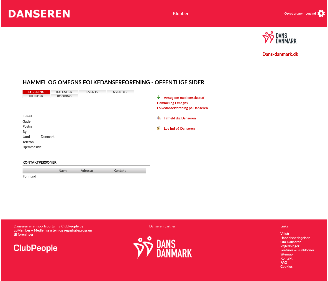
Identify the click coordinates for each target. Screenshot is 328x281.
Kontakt (286, 258)
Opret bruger (293, 13)
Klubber (181, 13)
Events (92, 92)
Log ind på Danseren (176, 128)
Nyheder (120, 92)
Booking (64, 96)
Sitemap (286, 254)
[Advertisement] (128, 51)
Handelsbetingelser (295, 238)
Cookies (286, 266)
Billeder (36, 96)
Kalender (64, 92)
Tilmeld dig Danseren (176, 118)
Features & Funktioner (297, 250)
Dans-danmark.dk (280, 54)
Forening (36, 92)
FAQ (283, 262)
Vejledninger (289, 246)
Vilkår (284, 234)
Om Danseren (290, 242)
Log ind (311, 13)
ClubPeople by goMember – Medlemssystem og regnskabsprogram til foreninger (53, 230)
